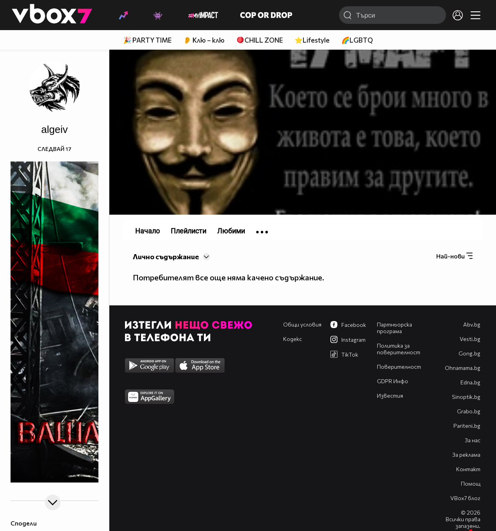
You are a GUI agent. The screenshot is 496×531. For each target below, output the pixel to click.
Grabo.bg (468, 411)
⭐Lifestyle (312, 40)
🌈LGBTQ (357, 40)
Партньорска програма (394, 327)
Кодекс (292, 338)
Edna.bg (470, 382)
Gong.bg (469, 353)
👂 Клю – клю (204, 40)
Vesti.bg (470, 338)
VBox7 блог (465, 498)
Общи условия (302, 324)
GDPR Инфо (392, 381)
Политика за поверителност (398, 348)
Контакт (468, 469)
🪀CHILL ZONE (259, 40)
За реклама (466, 454)
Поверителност (399, 366)
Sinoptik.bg (466, 396)
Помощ (470, 483)
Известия (390, 395)
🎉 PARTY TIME (147, 40)
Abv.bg (471, 324)
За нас (472, 440)
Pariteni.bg (466, 425)
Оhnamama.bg (462, 367)
